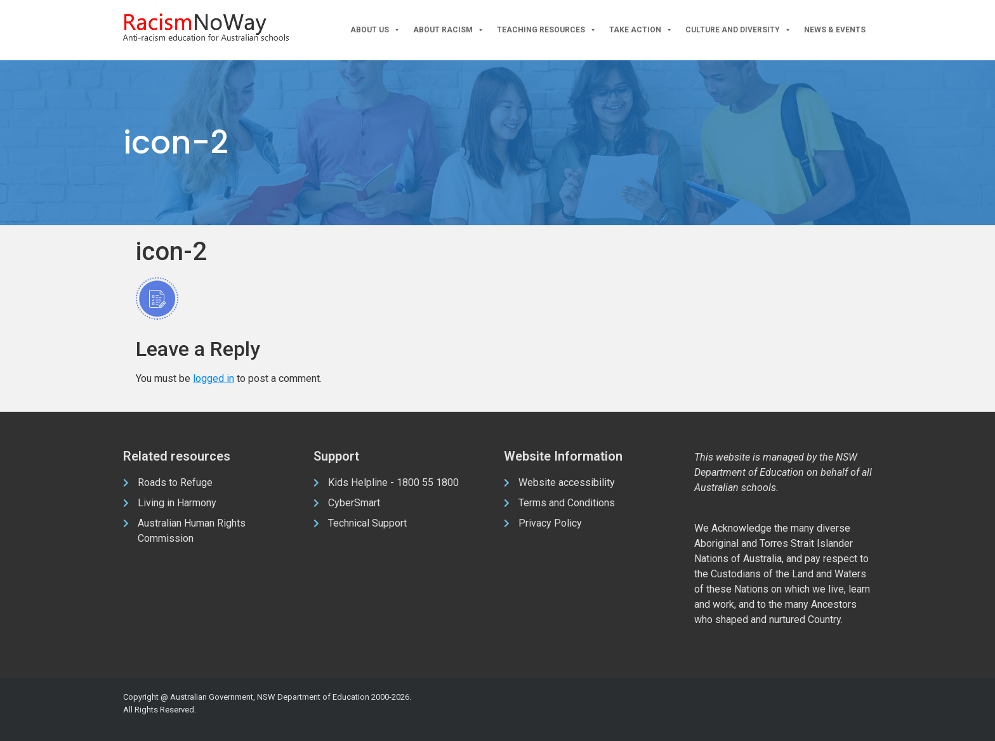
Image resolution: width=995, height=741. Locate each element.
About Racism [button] (448, 30)
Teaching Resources (546, 30)
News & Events (835, 29)
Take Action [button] (641, 30)
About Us (375, 30)
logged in (213, 378)
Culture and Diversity (738, 30)
